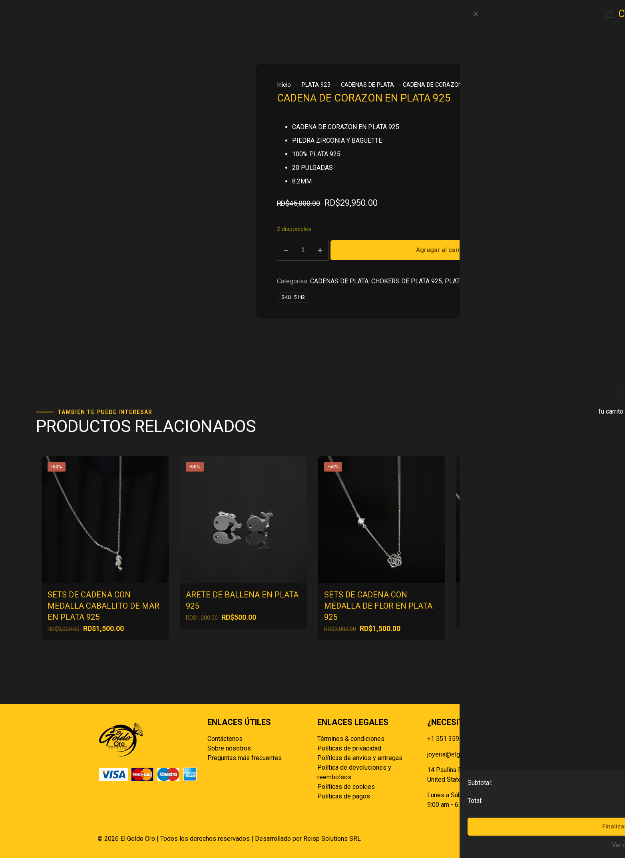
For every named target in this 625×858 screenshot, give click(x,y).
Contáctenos (225, 739)
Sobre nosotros (229, 748)
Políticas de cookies (346, 786)
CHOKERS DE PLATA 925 (406, 281)
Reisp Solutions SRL (332, 838)
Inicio (284, 84)
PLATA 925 (316, 84)
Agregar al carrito (442, 250)
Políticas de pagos (343, 796)
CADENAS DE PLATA (367, 84)
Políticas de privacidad (349, 748)
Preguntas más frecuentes (244, 758)
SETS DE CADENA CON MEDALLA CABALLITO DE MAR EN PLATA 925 (103, 606)
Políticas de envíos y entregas (359, 758)
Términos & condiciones (350, 739)
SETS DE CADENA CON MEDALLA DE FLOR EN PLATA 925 (378, 606)
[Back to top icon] (519, 838)
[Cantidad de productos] (303, 250)
